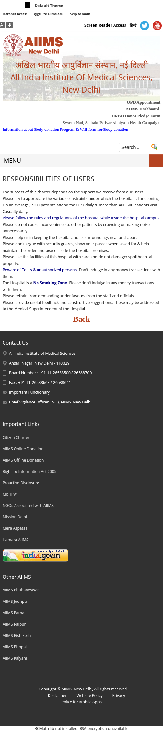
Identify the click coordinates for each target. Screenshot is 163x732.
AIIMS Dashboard (142, 108)
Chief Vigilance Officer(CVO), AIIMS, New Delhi (50, 402)
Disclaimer (57, 695)
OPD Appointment (143, 102)
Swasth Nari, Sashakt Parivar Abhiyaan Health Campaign (110, 122)
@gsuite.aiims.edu (48, 14)
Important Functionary (29, 392)
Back (81, 319)
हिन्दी (133, 25)
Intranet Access (15, 14)
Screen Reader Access (105, 25)
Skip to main (80, 14)
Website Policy (89, 695)
